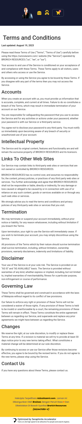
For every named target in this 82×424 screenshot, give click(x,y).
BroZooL (37, 401)
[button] (39, 13)
